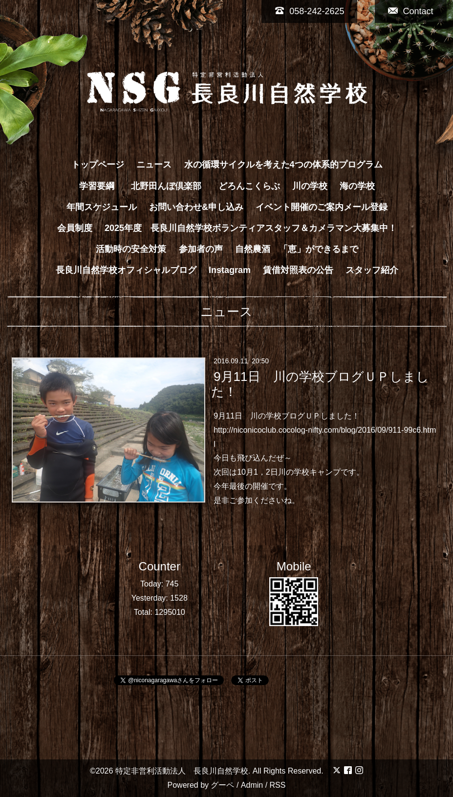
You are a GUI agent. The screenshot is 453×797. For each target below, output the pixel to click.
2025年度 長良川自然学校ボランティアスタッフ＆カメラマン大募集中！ (251, 228)
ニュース (154, 164)
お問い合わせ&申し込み (196, 207)
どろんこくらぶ (249, 186)
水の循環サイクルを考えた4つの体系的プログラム (283, 164)
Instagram (230, 270)
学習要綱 (96, 186)
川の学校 (309, 186)
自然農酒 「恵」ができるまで (296, 249)
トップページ (97, 164)
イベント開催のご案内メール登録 (322, 207)
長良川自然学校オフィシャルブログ (126, 270)
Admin (252, 785)
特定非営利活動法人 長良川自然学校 (181, 771)
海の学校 (357, 186)
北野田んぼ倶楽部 (170, 186)
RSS (278, 785)
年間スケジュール (101, 207)
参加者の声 (201, 249)
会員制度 (74, 228)
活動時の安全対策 (131, 249)
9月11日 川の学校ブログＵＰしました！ (320, 384)
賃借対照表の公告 (298, 270)
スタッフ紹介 (371, 270)
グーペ (222, 785)
